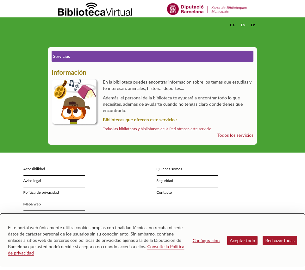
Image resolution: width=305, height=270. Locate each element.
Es (243, 24)
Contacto (164, 192)
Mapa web (32, 204)
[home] (73, 25)
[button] (253, 33)
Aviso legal (32, 180)
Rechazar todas (280, 240)
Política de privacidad (41, 192)
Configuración (206, 240)
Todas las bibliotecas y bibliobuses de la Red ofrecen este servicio (157, 128)
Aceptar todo (242, 240)
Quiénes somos (169, 168)
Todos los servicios (235, 135)
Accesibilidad (34, 168)
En (253, 24)
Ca (232, 24)
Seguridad (165, 180)
